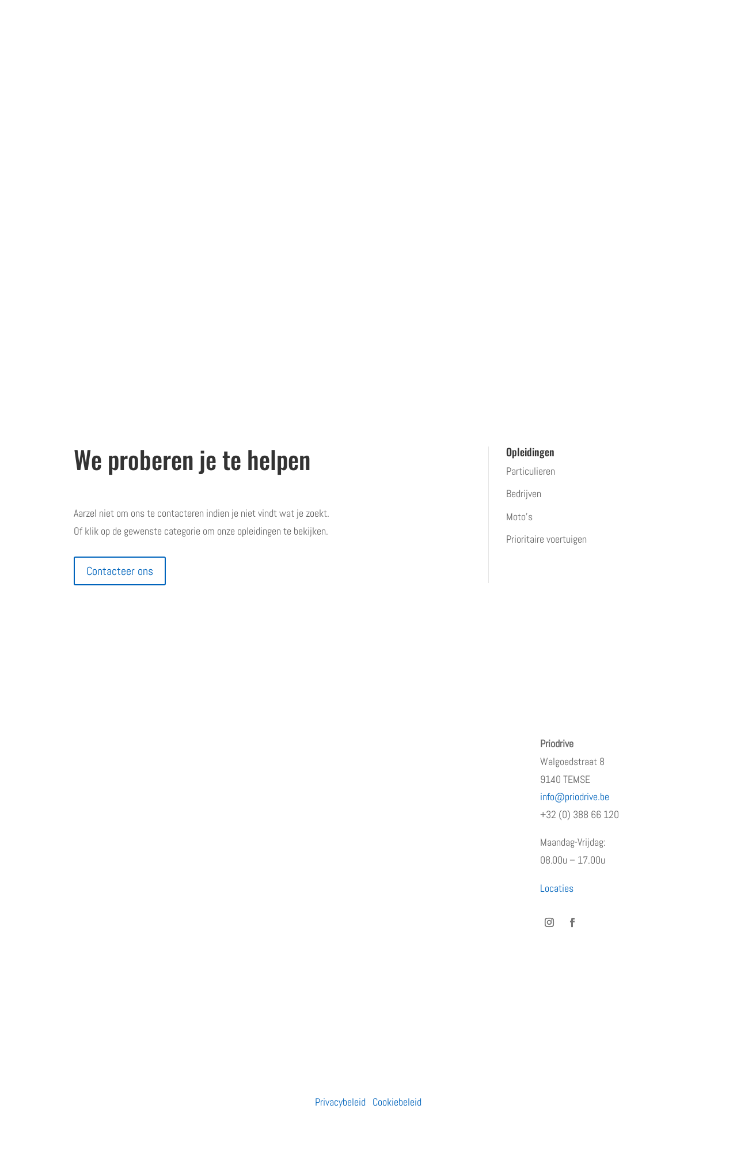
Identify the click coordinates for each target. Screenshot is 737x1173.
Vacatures (93, 835)
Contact (89, 880)
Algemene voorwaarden (118, 903)
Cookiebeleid (397, 1101)
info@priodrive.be (574, 796)
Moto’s (519, 516)
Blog (82, 857)
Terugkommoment (109, 812)
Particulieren (530, 471)
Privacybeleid (340, 1101)
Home (85, 743)
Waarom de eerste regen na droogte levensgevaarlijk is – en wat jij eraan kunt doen (446, 859)
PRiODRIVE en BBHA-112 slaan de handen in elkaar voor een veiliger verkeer (443, 761)
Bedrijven (523, 493)
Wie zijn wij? (98, 766)
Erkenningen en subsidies (123, 789)
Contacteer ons (119, 570)
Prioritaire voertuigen (546, 539)
